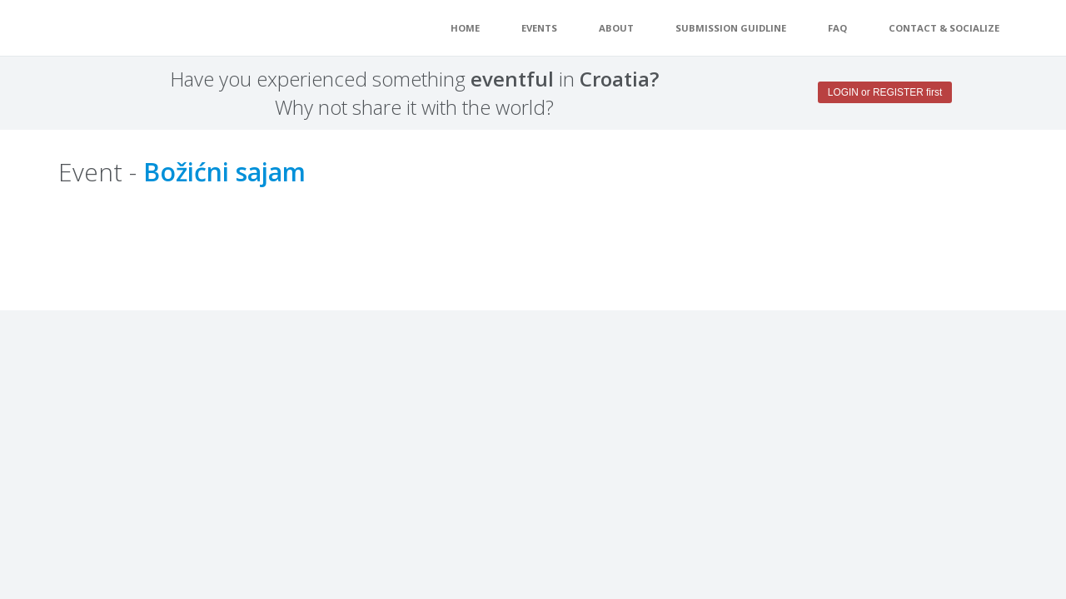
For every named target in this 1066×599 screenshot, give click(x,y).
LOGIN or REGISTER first (885, 92)
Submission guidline (730, 28)
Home (465, 28)
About (616, 28)
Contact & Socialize (944, 28)
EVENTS (539, 28)
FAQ (837, 28)
